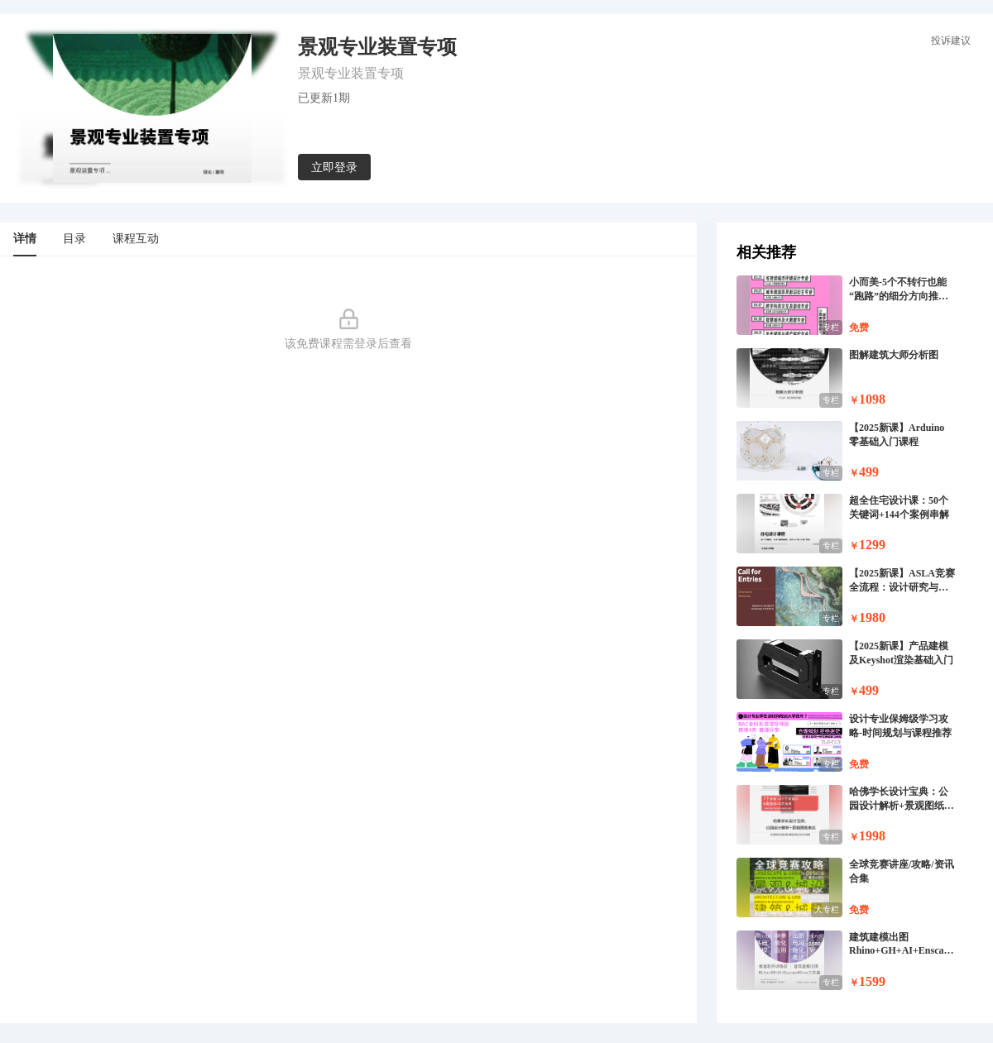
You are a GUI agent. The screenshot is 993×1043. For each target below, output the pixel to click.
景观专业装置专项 (351, 73)
